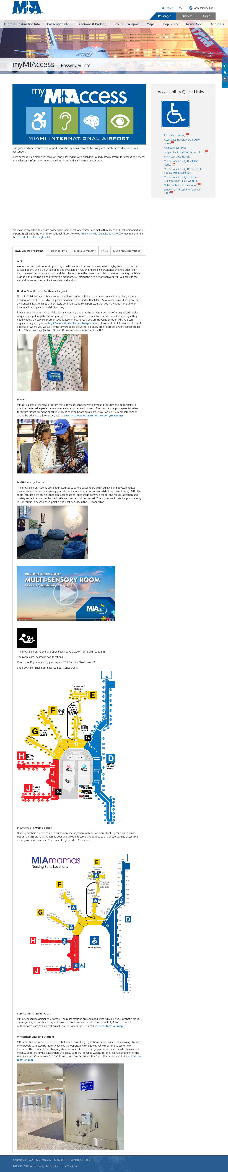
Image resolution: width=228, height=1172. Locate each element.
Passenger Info (58, 24)
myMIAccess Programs (29, 250)
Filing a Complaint (84, 250)
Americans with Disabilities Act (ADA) (102, 233)
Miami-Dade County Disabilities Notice (182, 163)
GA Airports (76, 1159)
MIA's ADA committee (126, 250)
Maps (150, 24)
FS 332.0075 (60, 1159)
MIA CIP (17, 1166)
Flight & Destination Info (22, 24)
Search (167, 7)
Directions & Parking (91, 24)
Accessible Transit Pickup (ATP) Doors (182, 141)
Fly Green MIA (43, 1159)
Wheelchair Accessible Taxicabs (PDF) (182, 191)
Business (187, 15)
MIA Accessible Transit (177, 156)
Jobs (87, 1159)
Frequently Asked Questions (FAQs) (184, 152)
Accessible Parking (174, 135)
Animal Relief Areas (175, 147)
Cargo (206, 15)
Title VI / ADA (69, 1166)
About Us (217, 24)
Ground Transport (126, 24)
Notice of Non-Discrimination (180, 185)
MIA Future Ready (34, 1166)
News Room (195, 24)
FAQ (30, 1159)
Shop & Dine (170, 24)
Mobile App (52, 1166)
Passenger (164, 15)
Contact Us (19, 1159)
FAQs (104, 250)
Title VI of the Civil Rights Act (33, 237)
